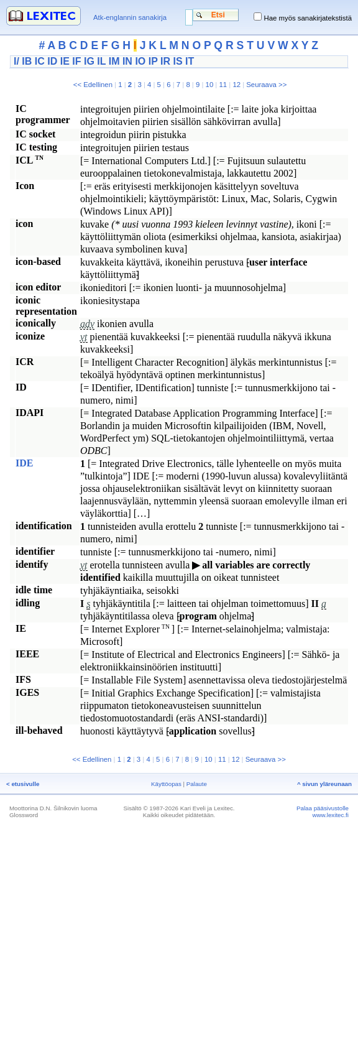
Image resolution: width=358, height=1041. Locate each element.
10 (210, 84)
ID (52, 61)
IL (101, 61)
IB (27, 61)
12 (236, 84)
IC (40, 61)
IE (65, 61)
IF (76, 61)
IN (127, 61)
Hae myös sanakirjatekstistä (308, 18)
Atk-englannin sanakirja (130, 17)
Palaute (196, 783)
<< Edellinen (92, 84)
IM (114, 61)
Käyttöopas (166, 783)
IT (189, 61)
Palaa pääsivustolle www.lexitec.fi (322, 811)
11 (223, 84)
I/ (16, 61)
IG (89, 61)
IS (177, 61)
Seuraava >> (266, 84)
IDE (24, 463)
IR (165, 61)
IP (153, 61)
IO (140, 61)
